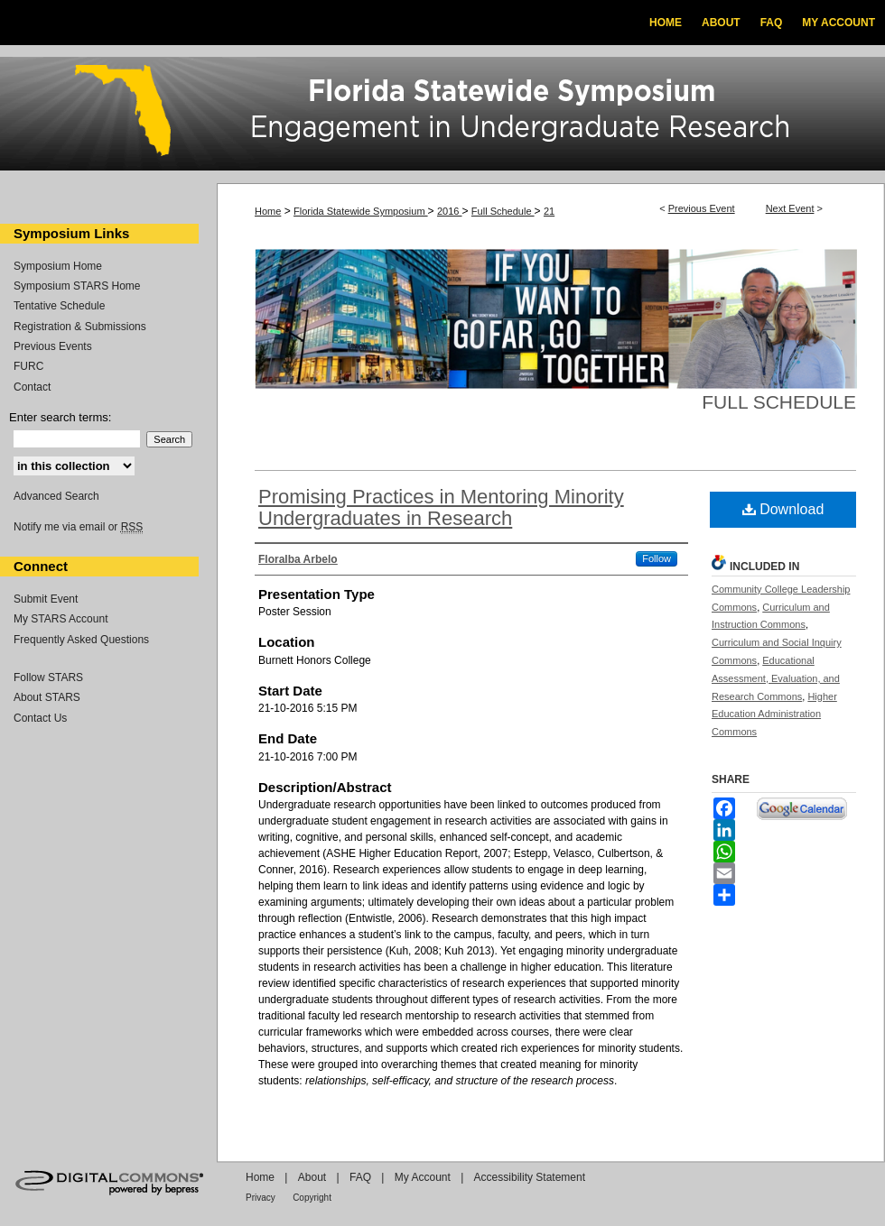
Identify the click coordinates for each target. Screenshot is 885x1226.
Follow (656, 558)
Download (783, 509)
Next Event (790, 208)
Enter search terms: (60, 417)
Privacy (260, 1198)
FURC (28, 366)
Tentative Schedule (59, 306)
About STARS (47, 697)
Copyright (312, 1198)
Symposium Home (58, 266)
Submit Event (46, 599)
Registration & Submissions (80, 326)
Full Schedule (503, 211)
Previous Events (53, 346)
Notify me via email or (78, 527)
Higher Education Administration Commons (774, 714)
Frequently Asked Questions (81, 639)
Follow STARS (48, 677)
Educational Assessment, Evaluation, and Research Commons (776, 678)
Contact (32, 387)
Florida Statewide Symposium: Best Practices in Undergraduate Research (442, 116)
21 (549, 211)
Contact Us (40, 718)
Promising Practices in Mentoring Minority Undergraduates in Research (441, 507)
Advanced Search (56, 496)
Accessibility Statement (529, 1177)
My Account (423, 1177)
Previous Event (701, 208)
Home (268, 211)
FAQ (360, 1177)
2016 (449, 211)
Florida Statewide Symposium (360, 211)
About (312, 1177)
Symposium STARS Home (77, 286)
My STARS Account (60, 619)
